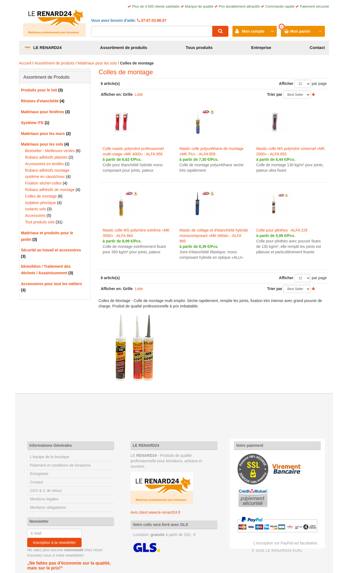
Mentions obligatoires (48, 507)
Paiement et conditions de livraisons (60, 465)
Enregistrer (39, 474)
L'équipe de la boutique (49, 457)
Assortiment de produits (123, 47)
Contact (317, 47)
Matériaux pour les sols (97, 63)
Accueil (25, 63)
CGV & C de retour (46, 490)
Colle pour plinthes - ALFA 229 (281, 230)
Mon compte (253, 31)
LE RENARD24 (42, 47)
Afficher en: (111, 94)
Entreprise (261, 47)
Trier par (274, 94)
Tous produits (199, 47)
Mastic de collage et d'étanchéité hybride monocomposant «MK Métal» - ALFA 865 (213, 235)
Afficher (286, 83)
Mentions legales (44, 499)
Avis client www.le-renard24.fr (155, 512)
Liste (139, 94)
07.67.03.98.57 (153, 20)
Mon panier (300, 31)
